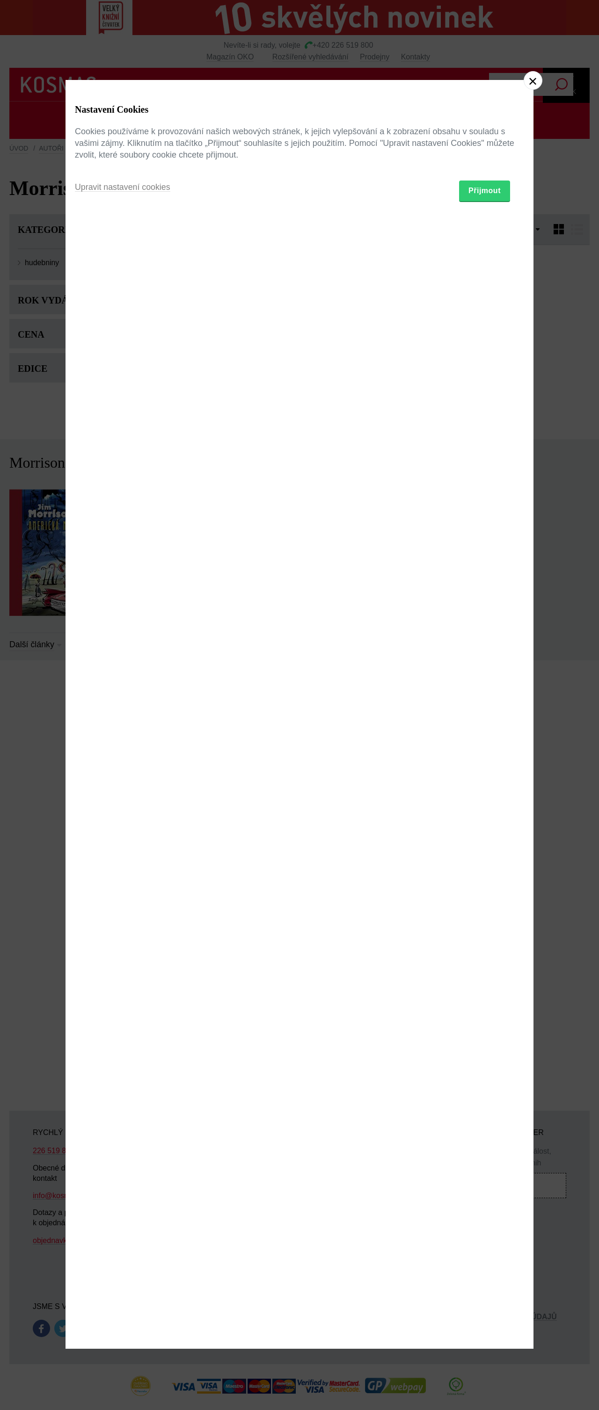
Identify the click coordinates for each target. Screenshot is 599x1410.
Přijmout (484, 759)
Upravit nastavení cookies (123, 755)
